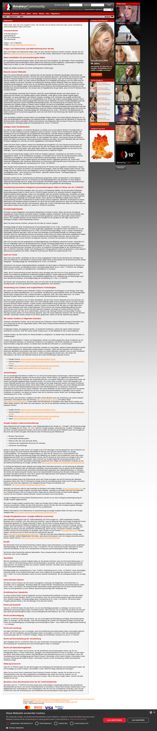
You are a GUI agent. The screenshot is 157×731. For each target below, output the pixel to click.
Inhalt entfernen (60, 702)
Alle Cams (120, 167)
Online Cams (121, 4)
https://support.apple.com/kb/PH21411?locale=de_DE (32, 368)
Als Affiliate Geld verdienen (61, 700)
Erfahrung (35, 700)
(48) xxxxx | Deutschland (100, 89)
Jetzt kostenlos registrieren (94, 9)
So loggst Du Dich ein (45, 700)
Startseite (26, 699)
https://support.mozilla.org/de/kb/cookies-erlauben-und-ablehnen (36, 366)
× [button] (154, 712)
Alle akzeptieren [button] (114, 720)
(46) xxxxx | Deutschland (100, 119)
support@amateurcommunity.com (44, 702)
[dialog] (78, 720)
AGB (5, 17)
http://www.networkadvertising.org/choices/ (23, 534)
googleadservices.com (69, 530)
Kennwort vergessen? (77, 9)
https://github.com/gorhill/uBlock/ (15, 401)
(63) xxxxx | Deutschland (100, 94)
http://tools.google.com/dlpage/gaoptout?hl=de (28, 485)
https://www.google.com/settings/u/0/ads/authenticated (40, 538)
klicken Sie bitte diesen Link (72, 488)
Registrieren (33, 699)
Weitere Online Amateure (100, 124)
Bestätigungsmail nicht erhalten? (59, 9)
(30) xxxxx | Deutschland (100, 114)
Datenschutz (54, 699)
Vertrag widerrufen (71, 702)
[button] (52, 727)
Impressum (13, 17)
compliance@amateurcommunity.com (22, 45)
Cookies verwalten (79, 699)
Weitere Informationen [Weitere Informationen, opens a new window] (78, 719)
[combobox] (151, 712)
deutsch (107, 17)
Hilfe (21, 17)
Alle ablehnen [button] (138, 720)
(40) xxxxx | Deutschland (100, 104)
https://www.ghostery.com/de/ (47, 400)
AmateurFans (90, 699)
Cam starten (96, 74)
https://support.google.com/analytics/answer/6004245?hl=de (63, 463)
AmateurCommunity (26, 6)
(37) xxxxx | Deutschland (100, 99)
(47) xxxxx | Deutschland (100, 84)
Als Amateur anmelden (66, 699)
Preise (29, 700)
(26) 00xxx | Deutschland (100, 109)
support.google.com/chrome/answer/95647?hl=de (37, 359)
